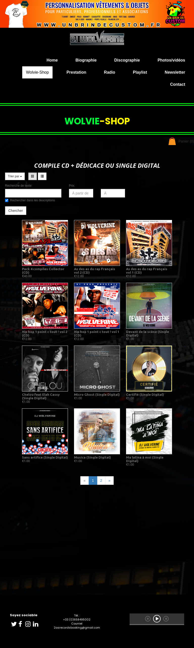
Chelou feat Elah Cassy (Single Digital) (41, 396)
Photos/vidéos (171, 60)
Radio (109, 72)
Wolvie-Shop (37, 72)
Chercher (15, 211)
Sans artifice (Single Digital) (45, 457)
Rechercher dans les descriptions (30, 200)
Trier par (15, 176)
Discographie (127, 60)
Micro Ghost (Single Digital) (97, 394)
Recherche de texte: (18, 185)
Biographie (86, 60)
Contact (177, 84)
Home (52, 60)
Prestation (76, 72)
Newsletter (175, 72)
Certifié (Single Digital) (145, 394)
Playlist (140, 72)
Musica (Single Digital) (92, 457)
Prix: (72, 185)
